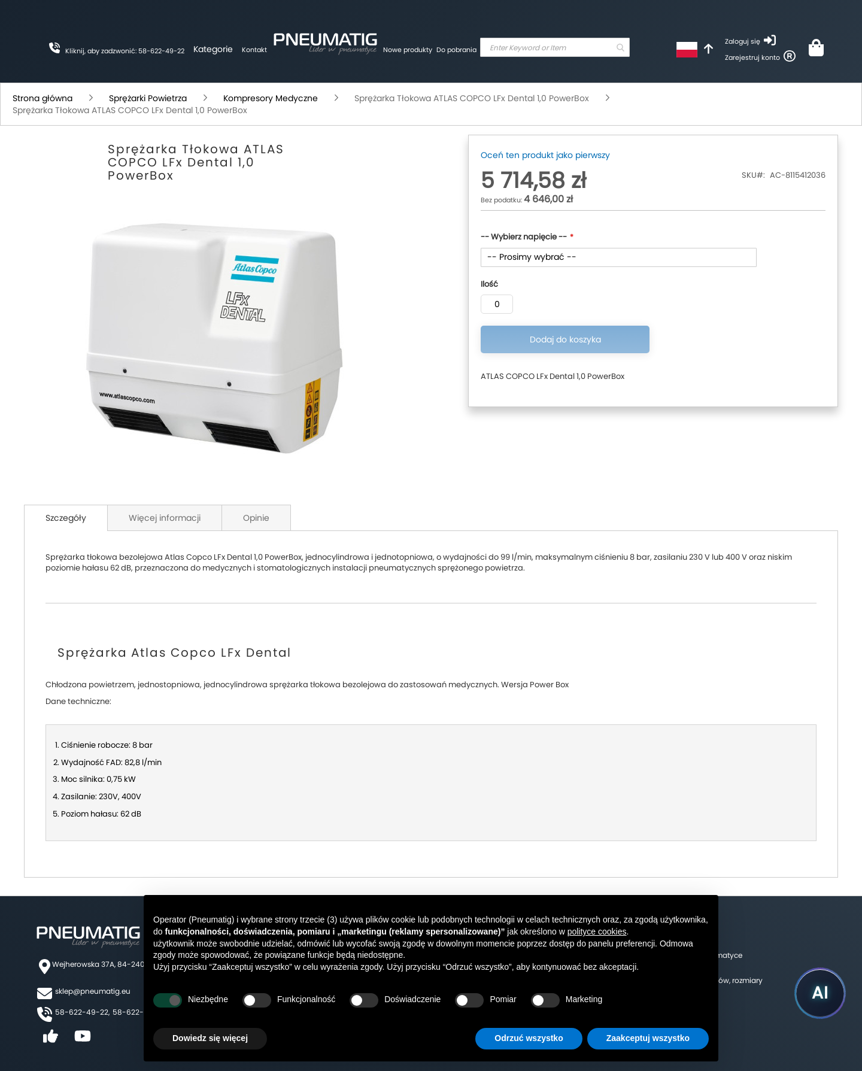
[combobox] (555, 47)
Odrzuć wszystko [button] (528, 1038)
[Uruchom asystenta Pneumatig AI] (820, 993)
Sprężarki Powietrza (148, 98)
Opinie (256, 518)
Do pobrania (456, 49)
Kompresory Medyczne (270, 98)
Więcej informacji (165, 518)
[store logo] (325, 41)
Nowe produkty (407, 49)
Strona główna (42, 98)
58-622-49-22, (82, 1012)
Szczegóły (65, 518)
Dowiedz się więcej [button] (210, 1038)
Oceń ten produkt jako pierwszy (545, 155)
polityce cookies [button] (597, 931)
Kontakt (254, 49)
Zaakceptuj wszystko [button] (648, 1038)
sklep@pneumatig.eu (92, 991)
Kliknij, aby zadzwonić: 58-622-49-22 (124, 51)
